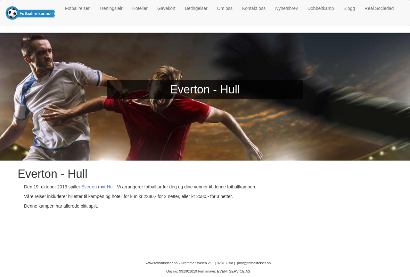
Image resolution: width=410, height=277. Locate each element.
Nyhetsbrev (286, 8)
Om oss (225, 8)
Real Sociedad (379, 8)
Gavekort (166, 8)
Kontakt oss (254, 8)
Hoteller (140, 8)
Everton (89, 186)
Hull (110, 186)
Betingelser (196, 8)
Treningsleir (111, 8)
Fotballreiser (77, 8)
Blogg (349, 8)
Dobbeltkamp (321, 8)
